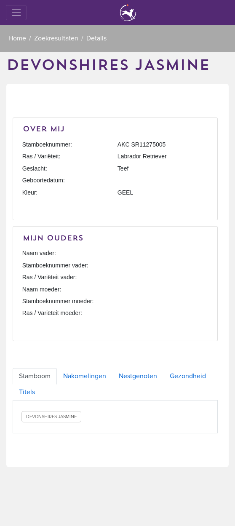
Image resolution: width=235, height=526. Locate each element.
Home (17, 38)
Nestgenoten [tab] (138, 376)
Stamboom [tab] (35, 376)
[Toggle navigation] (16, 12)
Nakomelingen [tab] (84, 376)
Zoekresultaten (56, 38)
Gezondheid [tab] (188, 376)
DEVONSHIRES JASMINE (51, 416)
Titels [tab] (27, 392)
